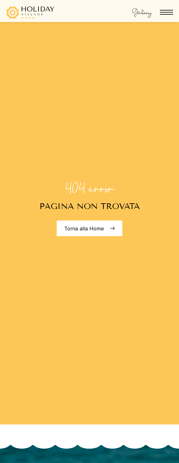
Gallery (142, 11)
